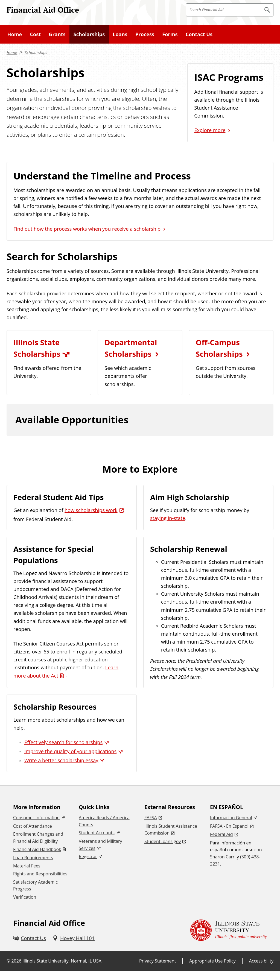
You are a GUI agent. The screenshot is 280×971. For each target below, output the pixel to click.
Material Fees (26, 866)
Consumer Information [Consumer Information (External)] (36, 818)
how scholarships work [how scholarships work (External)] (91, 510)
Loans (120, 34)
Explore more (209, 130)
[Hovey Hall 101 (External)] (73, 938)
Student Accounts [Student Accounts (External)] (97, 833)
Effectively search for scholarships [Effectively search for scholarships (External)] (63, 742)
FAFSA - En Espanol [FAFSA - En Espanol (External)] (229, 826)
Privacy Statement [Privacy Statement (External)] (157, 961)
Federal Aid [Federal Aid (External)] (221, 834)
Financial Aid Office (43, 9)
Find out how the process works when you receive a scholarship (87, 228)
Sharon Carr (222, 857)
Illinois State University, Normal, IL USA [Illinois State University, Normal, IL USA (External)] (61, 961)
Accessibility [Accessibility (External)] (261, 961)
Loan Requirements (33, 858)
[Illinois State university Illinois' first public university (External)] (228, 930)
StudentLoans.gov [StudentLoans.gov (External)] (162, 841)
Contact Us (199, 34)
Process (144, 34)
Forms (169, 34)
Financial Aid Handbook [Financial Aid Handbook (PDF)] (37, 849)
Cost (35, 34)
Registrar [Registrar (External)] (88, 856)
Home (14, 34)
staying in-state (167, 518)
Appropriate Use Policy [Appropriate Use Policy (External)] (212, 961)
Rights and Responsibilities (40, 874)
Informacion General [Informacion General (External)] (231, 818)
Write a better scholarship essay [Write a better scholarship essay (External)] (61, 760)
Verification (24, 897)
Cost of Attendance (32, 826)
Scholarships (89, 34)
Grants (57, 34)
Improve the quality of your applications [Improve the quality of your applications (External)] (70, 751)
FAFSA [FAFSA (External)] (150, 818)
